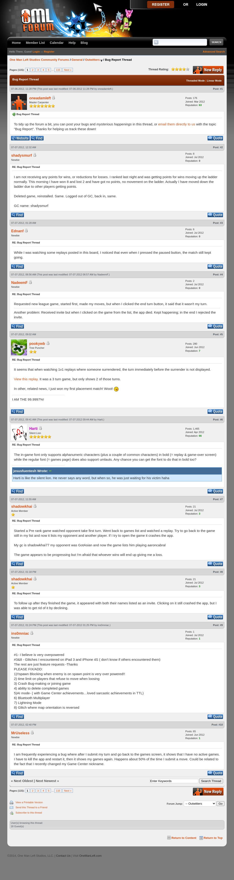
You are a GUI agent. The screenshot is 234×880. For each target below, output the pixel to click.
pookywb (37, 344)
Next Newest (46, 781)
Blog (84, 43)
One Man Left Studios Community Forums (39, 59)
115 (58, 70)
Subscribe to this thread (29, 812)
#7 (221, 499)
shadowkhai (21, 506)
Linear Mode (214, 80)
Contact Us (63, 855)
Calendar (57, 43)
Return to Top (213, 838)
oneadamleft (105, 88)
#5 (221, 334)
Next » (67, 70)
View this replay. (26, 379)
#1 (221, 88)
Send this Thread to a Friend (31, 807)
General (77, 59)
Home (16, 43)
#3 (221, 223)
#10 (221, 724)
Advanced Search (214, 51)
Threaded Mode (195, 80)
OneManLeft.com (90, 855)
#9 (221, 625)
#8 (221, 572)
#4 (221, 274)
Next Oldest (23, 781)
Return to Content (183, 838)
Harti (100, 419)
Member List (35, 43)
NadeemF (102, 274)
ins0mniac (103, 625)
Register (49, 51)
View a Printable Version (29, 802)
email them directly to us (176, 124)
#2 (221, 147)
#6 (221, 419)
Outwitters (92, 59)
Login (36, 51)
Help (72, 43)
